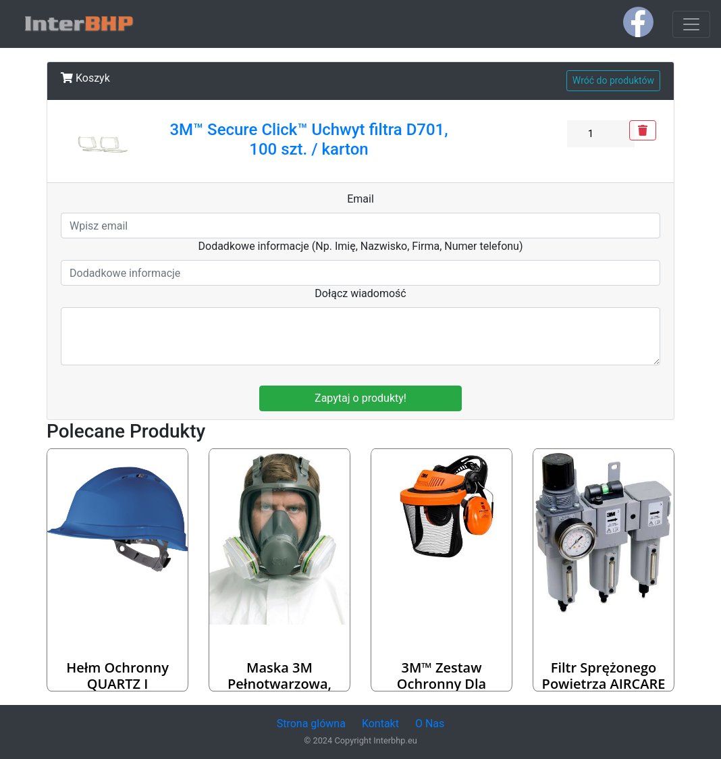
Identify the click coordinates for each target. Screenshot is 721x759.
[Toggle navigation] (691, 24)
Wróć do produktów (613, 80)
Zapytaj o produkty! (360, 398)
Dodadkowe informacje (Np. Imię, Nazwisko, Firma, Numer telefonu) (360, 246)
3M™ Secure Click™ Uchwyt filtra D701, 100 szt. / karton (308, 139)
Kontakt (380, 723)
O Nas (429, 723)
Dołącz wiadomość (360, 293)
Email (360, 198)
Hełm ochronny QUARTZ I (117, 675)
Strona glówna (311, 723)
